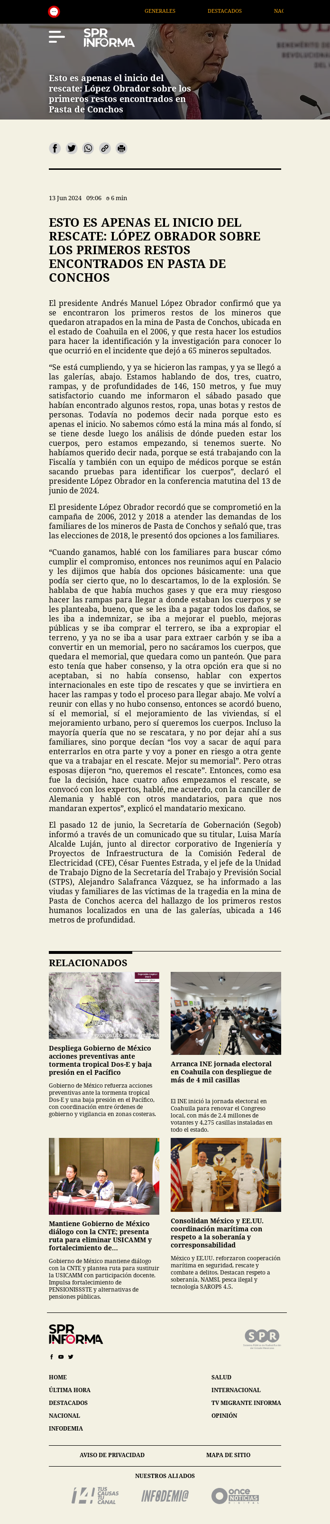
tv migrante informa (246, 1403)
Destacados (242, 10)
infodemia (66, 1428)
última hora (70, 1390)
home (58, 1377)
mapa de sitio (228, 1455)
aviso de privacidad (112, 1455)
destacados (68, 1403)
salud (221, 1377)
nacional (64, 1416)
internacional (236, 1390)
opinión (224, 1416)
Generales (177, 10)
